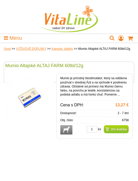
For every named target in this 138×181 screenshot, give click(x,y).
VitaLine (69, 16)
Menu (13, 38)
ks (99, 129)
